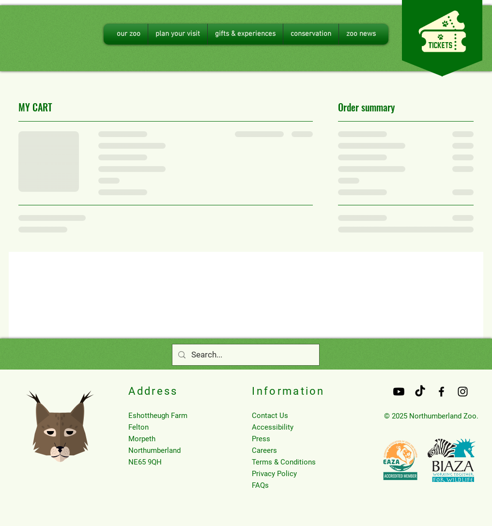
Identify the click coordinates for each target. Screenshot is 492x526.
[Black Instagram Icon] (462, 391)
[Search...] (245, 354)
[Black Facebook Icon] (441, 391)
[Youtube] (398, 391)
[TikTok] (420, 391)
